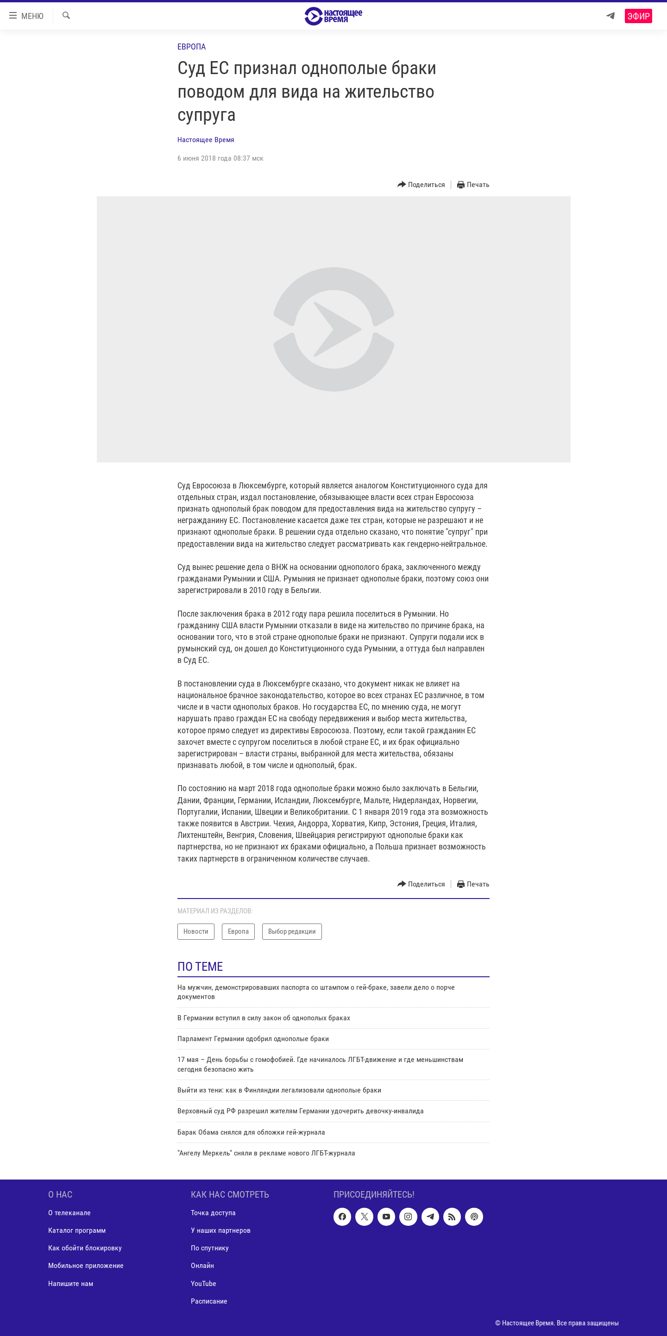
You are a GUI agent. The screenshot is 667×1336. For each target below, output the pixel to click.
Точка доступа (213, 1212)
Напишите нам (70, 1283)
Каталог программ (77, 1230)
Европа (191, 46)
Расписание (209, 1300)
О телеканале (69, 1212)
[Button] (421, 185)
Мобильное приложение (86, 1265)
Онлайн (202, 1265)
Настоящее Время (205, 139)
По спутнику (210, 1247)
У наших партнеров (221, 1230)
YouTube (203, 1283)
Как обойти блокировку (85, 1247)
